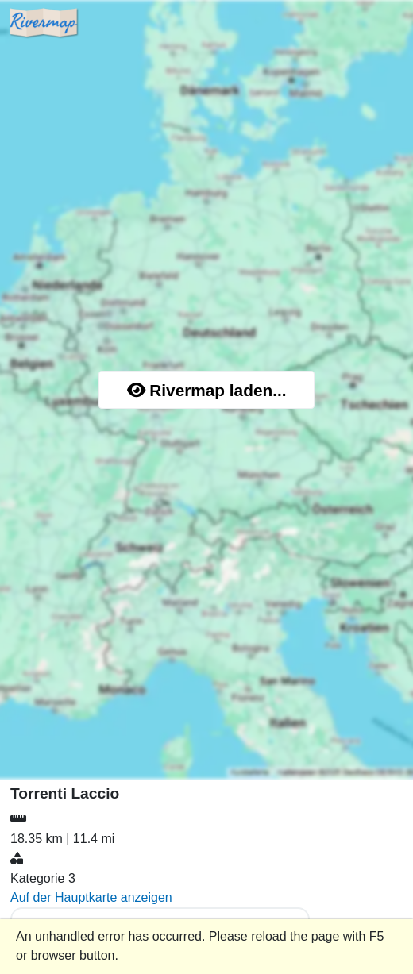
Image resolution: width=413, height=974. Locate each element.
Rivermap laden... (207, 390)
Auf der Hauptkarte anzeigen (91, 897)
